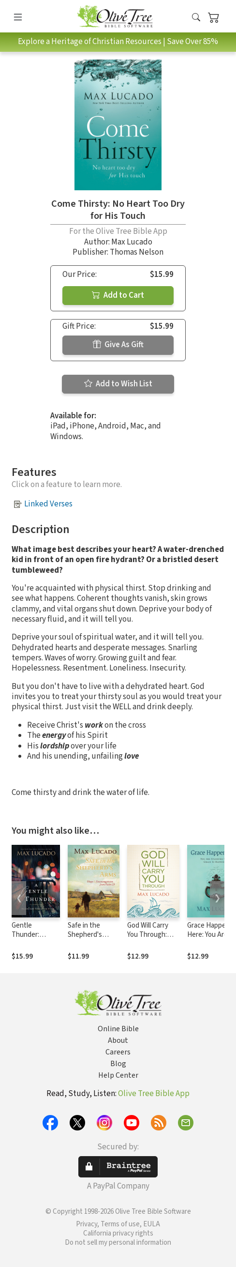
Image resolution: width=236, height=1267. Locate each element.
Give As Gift (118, 345)
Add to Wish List (118, 384)
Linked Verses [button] (48, 504)
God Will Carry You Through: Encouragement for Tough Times (152, 939)
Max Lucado (131, 242)
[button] (196, 18)
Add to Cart (118, 295)
